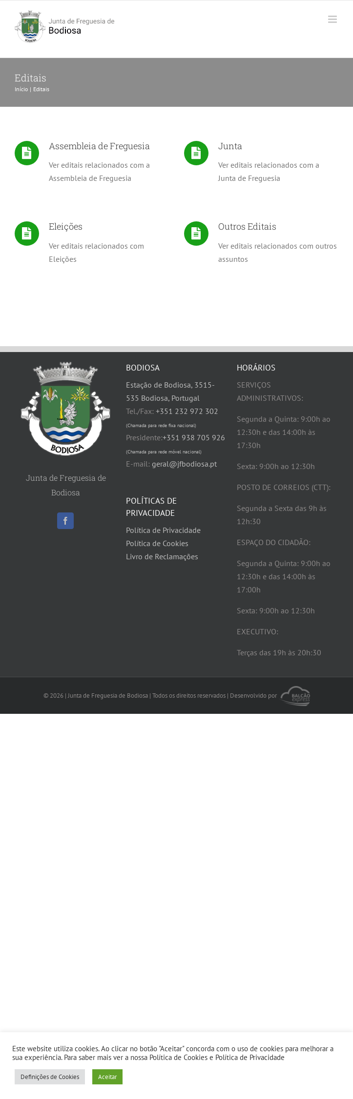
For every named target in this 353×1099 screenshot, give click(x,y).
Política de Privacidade (163, 530)
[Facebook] (65, 520)
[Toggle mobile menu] (333, 19)
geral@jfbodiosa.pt (184, 464)
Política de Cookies (157, 543)
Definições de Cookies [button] (50, 1077)
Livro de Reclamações (162, 556)
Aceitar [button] (107, 1077)
